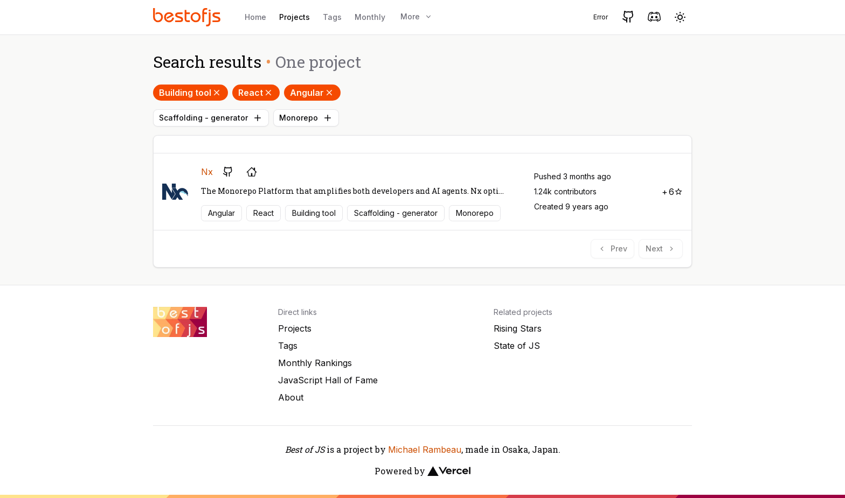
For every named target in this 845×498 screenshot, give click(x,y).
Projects (294, 17)
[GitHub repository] (228, 171)
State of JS (517, 345)
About (290, 397)
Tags (332, 17)
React (256, 92)
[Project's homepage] (251, 171)
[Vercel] (448, 471)
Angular (312, 92)
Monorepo (306, 118)
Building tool (190, 92)
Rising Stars (518, 328)
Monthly (370, 17)
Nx (207, 171)
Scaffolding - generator (211, 118)
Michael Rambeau (424, 449)
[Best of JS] (188, 17)
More (416, 16)
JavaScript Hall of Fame (328, 380)
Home (255, 17)
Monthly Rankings (315, 362)
